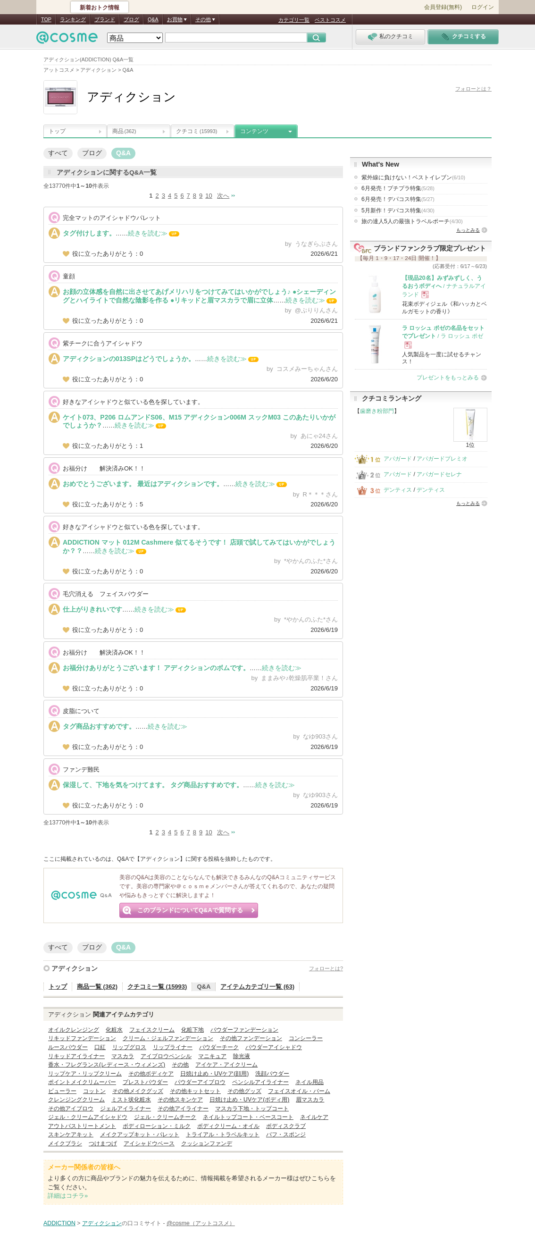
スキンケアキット (70, 1134)
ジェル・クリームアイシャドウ (87, 1117)
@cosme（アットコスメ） (201, 1223)
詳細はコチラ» (68, 1195)
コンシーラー (306, 1038)
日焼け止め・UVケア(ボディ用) (249, 1099)
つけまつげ (103, 1143)
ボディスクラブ (286, 1126)
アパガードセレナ (439, 474)
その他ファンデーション (251, 1038)
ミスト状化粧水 (131, 1099)
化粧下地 (192, 1029)
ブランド (104, 19)
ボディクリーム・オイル (228, 1126)
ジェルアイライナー (125, 1108)
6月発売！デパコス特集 (398, 199)
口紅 (100, 1047)
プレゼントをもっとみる (448, 377)
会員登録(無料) (443, 7)
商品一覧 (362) (97, 986)
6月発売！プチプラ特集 (398, 188)
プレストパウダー (145, 1082)
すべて (58, 153)
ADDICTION (59, 1223)
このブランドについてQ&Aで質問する (190, 910)
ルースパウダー (68, 1047)
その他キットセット (195, 1091)
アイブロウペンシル (166, 1056)
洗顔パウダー (272, 1073)
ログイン (482, 7)
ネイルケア (314, 1117)
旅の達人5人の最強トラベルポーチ (412, 221)
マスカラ (122, 1056)
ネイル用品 (309, 1082)
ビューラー (62, 1091)
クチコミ (196, 131)
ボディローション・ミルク (157, 1126)
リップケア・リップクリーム (85, 1073)
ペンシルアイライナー (260, 1082)
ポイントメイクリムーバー (82, 1082)
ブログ (131, 19)
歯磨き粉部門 (377, 411)
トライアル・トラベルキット (222, 1134)
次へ (223, 195)
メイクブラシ (65, 1143)
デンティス (398, 490)
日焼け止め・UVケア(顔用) (214, 1073)
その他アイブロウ (70, 1108)
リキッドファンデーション (82, 1038)
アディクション (74, 968)
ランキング (73, 19)
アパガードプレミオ (442, 458)
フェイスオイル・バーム (299, 1091)
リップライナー (172, 1047)
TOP (46, 19)
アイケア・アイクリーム (226, 1064)
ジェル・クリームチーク (165, 1117)
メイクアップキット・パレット (139, 1134)
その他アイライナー (183, 1108)
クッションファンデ (206, 1143)
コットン (94, 1091)
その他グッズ (244, 1091)
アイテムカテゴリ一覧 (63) (257, 986)
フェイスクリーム (152, 1029)
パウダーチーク (219, 1047)
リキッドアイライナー (76, 1056)
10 (208, 195)
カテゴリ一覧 (293, 20)
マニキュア (212, 1056)
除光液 (241, 1056)
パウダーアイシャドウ (273, 1047)
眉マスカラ (310, 1099)
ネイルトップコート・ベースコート (248, 1117)
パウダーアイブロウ (200, 1082)
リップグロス (129, 1047)
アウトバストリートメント (82, 1126)
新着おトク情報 (99, 7)
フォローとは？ (473, 89)
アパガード (398, 458)
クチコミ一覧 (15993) (157, 986)
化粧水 (114, 1029)
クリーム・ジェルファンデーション (168, 1038)
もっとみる (468, 230)
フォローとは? (326, 968)
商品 (124, 131)
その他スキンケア (180, 1099)
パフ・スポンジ (286, 1134)
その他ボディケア (151, 1073)
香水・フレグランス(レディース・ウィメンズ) (106, 1064)
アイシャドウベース (149, 1143)
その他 (180, 1064)
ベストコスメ (330, 20)
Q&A (153, 19)
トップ (57, 131)
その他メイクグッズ (137, 1091)
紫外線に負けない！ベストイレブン (413, 177)
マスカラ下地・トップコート (252, 1108)
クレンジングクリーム (76, 1099)
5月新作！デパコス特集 (398, 210)
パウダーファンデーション (244, 1029)
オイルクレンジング (73, 1029)
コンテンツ (254, 131)
